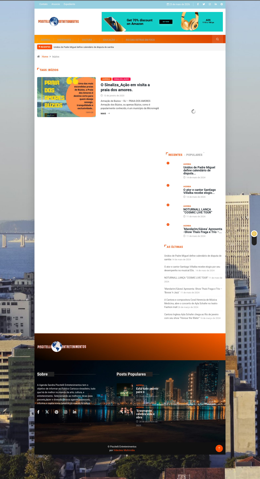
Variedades (66, 37)
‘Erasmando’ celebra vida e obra (145, 411)
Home (45, 54)
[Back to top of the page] (219, 446)
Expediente (69, 3)
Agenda (45, 37)
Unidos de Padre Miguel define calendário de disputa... (199, 168)
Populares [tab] (193, 152)
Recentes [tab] (174, 152)
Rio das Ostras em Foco (140, 37)
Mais (105, 111)
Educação (111, 37)
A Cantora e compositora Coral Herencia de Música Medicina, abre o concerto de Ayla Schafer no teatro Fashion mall (190, 301)
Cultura (89, 37)
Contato (43, 3)
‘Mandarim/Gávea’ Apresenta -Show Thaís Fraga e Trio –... (202, 228)
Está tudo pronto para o (147, 387)
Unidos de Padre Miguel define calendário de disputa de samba (84, 44)
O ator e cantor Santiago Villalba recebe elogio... (199, 189)
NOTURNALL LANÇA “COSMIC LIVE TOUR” (197, 208)
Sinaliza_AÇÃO (121, 77)
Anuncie (55, 3)
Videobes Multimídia (124, 447)
